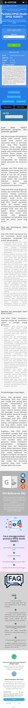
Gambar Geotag (21, 101)
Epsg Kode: (14, 34)
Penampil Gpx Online (14, 92)
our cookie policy (17, 696)
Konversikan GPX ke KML (14, 97)
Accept (14, 699)
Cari (14, 45)
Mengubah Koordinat (8, 101)
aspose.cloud (22, 25)
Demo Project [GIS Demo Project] (20, 107)
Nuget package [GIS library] (7, 107)
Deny (19, 703)
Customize (8, 703)
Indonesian (23, 2)
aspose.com (13, 25)
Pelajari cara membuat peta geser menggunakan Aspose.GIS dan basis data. (14, 9)
